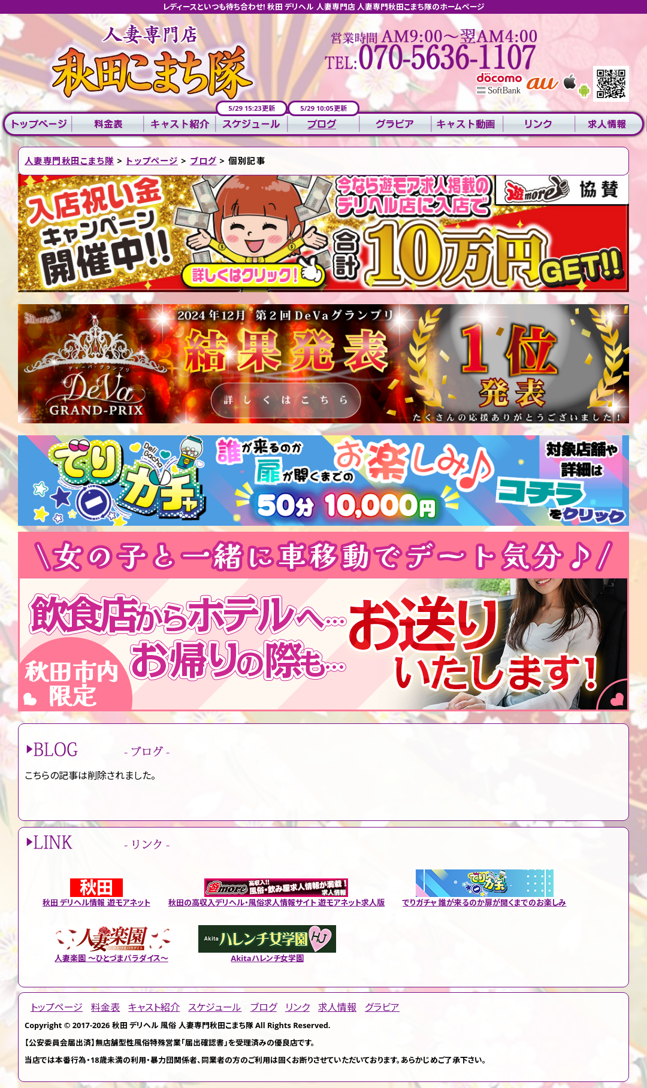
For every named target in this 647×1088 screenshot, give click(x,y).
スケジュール (252, 124)
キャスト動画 (467, 124)
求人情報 (611, 124)
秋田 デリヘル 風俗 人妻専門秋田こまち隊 (182, 1025)
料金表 (108, 124)
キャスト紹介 (180, 124)
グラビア (395, 124)
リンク (539, 124)
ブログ (323, 124)
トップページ (36, 124)
